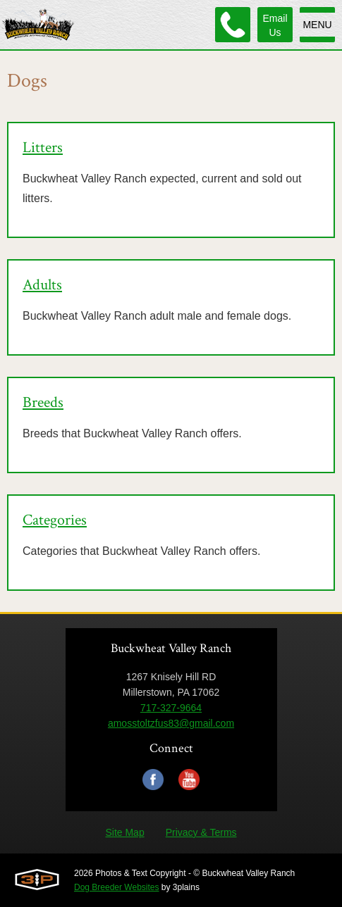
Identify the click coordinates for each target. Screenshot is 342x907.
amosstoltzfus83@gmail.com (171, 723)
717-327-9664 (171, 707)
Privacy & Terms (201, 832)
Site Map (124, 832)
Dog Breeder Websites (116, 887)
